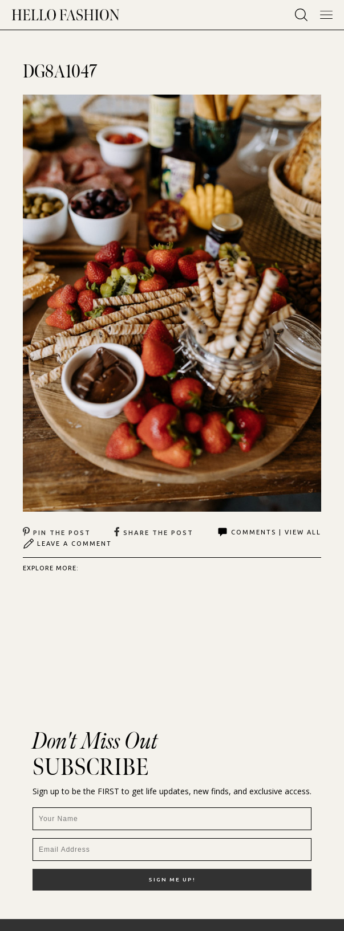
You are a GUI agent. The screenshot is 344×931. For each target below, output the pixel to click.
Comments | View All (269, 532)
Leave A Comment (67, 543)
